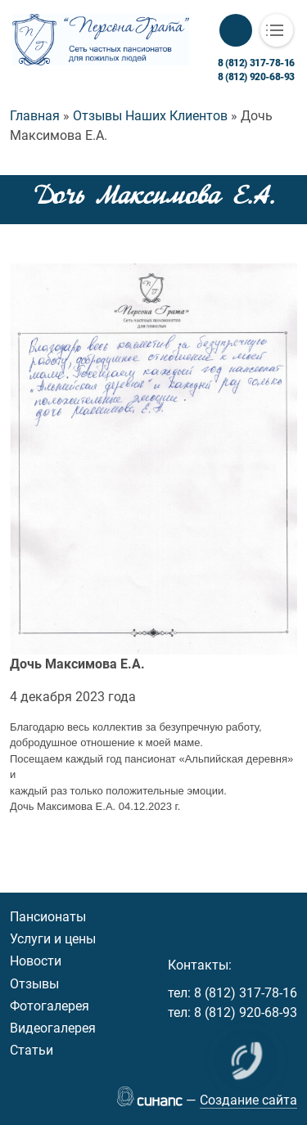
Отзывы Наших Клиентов (150, 116)
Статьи (31, 1050)
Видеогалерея (53, 1028)
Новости (35, 961)
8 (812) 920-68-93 (256, 77)
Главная (35, 116)
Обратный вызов (235, 30)
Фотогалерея (49, 1006)
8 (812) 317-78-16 (256, 63)
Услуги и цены (53, 939)
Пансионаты (48, 917)
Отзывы (34, 984)
